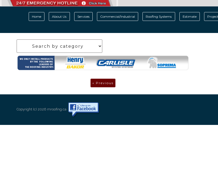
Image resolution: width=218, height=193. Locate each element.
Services (83, 16)
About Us (59, 16)
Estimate (190, 16)
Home (36, 16)
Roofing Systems (159, 16)
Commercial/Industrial (117, 16)
